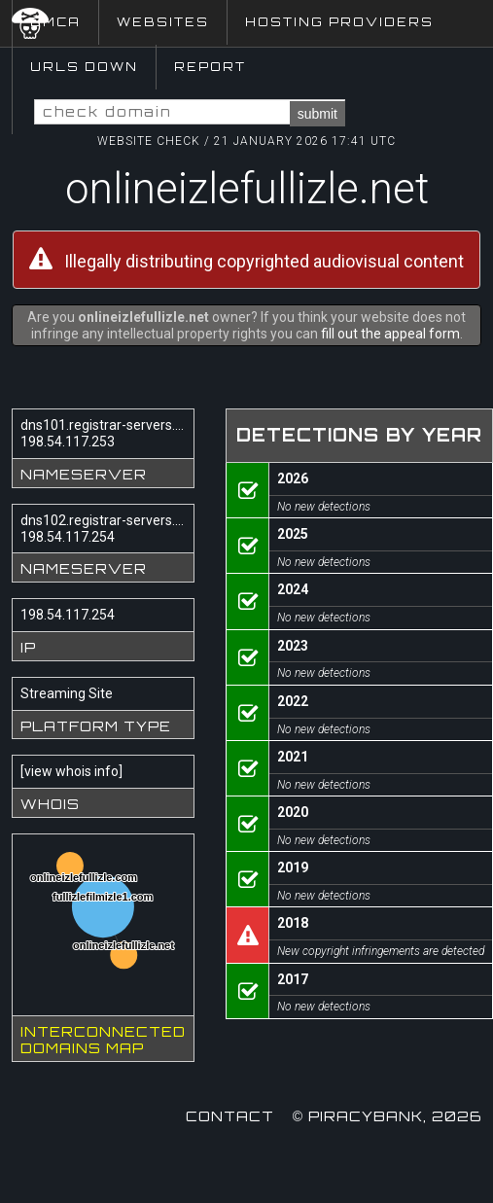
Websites (163, 22)
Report (210, 66)
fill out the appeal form (390, 333)
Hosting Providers (339, 22)
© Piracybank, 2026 (387, 1116)
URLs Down (84, 66)
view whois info (71, 771)
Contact (230, 1116)
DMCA (55, 22)
